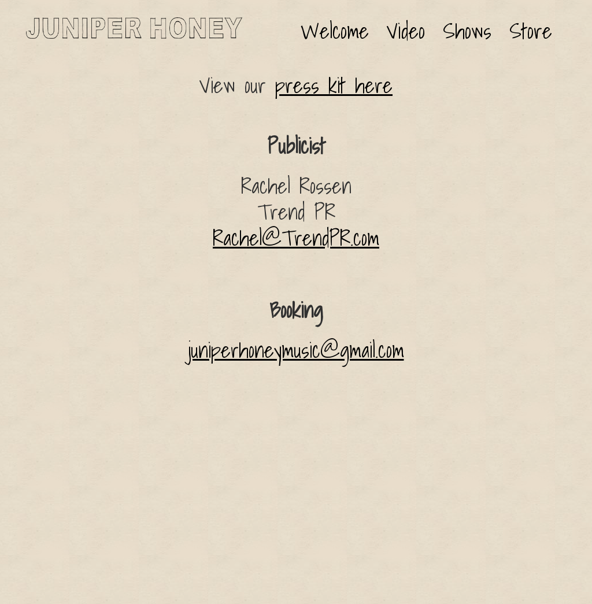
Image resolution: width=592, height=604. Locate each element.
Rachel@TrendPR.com (296, 238)
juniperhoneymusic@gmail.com (296, 350)
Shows (467, 31)
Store (530, 31)
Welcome (335, 31)
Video (406, 31)
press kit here (334, 85)
